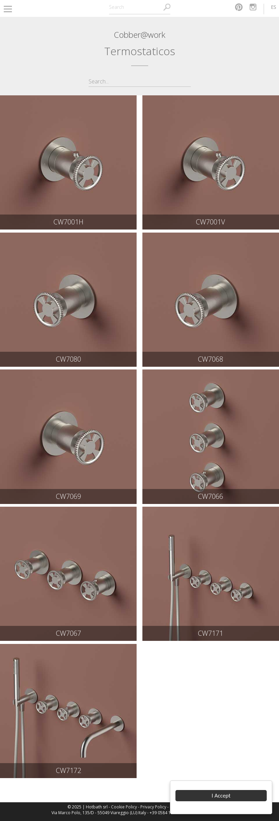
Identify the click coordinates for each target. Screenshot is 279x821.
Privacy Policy (153, 807)
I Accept (221, 795)
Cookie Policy (124, 807)
